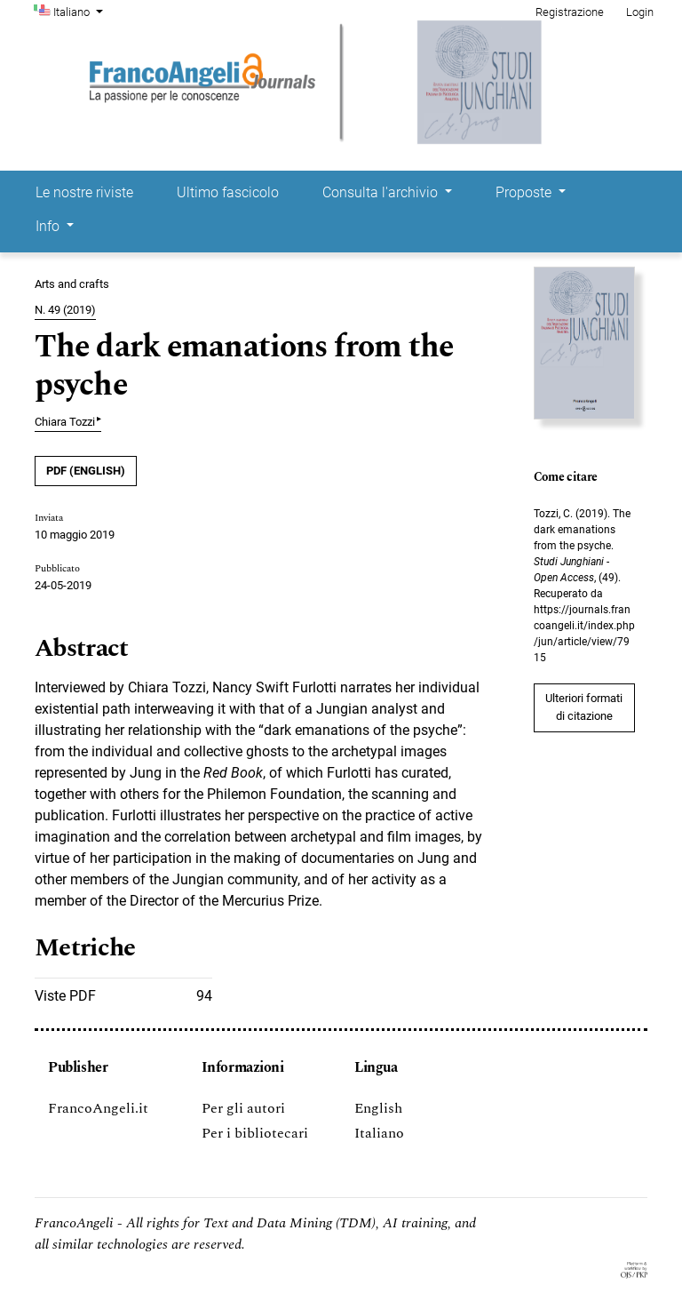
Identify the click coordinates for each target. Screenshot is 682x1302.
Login (640, 12)
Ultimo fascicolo (228, 192)
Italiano (80, 11)
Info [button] (49, 226)
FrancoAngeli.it (98, 1108)
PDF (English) (85, 470)
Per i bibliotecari (255, 1133)
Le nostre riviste (84, 192)
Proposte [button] (525, 192)
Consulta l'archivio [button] (381, 192)
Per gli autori (243, 1108)
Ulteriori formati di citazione (584, 707)
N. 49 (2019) (65, 309)
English (378, 1108)
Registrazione (569, 12)
